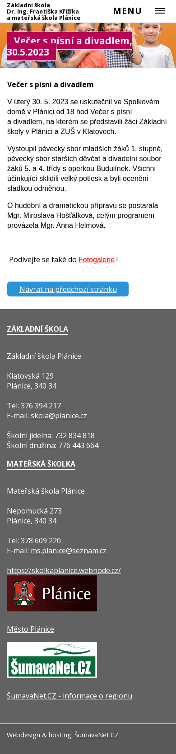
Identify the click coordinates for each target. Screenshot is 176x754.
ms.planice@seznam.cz (69, 550)
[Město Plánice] (52, 609)
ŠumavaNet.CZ (96, 735)
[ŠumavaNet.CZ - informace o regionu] (52, 675)
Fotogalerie (97, 260)
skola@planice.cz (59, 416)
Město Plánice (30, 629)
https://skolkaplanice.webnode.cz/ (64, 570)
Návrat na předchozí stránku (68, 289)
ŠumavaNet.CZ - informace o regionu (69, 696)
